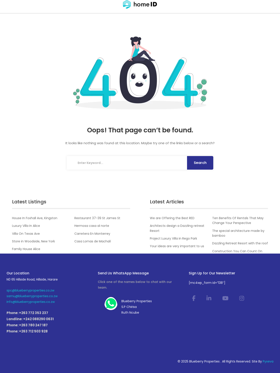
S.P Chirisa (129, 307)
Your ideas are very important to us (177, 246)
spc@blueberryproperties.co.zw (30, 290)
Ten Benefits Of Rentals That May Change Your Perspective (238, 220)
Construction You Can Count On (237, 251)
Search (200, 162)
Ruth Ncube (130, 312)
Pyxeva (268, 361)
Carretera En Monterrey (92, 233)
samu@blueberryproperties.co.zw (32, 296)
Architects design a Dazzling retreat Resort (177, 228)
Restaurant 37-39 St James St (97, 218)
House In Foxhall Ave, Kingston (34, 218)
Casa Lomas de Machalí (92, 241)
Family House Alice (26, 249)
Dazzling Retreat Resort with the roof (240, 243)
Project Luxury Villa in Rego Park (173, 238)
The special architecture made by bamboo (238, 233)
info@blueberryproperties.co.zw (31, 302)
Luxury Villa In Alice (26, 226)
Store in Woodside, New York (33, 241)
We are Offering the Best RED (172, 218)
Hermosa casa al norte (91, 226)
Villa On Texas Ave (26, 233)
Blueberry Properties (136, 301)
